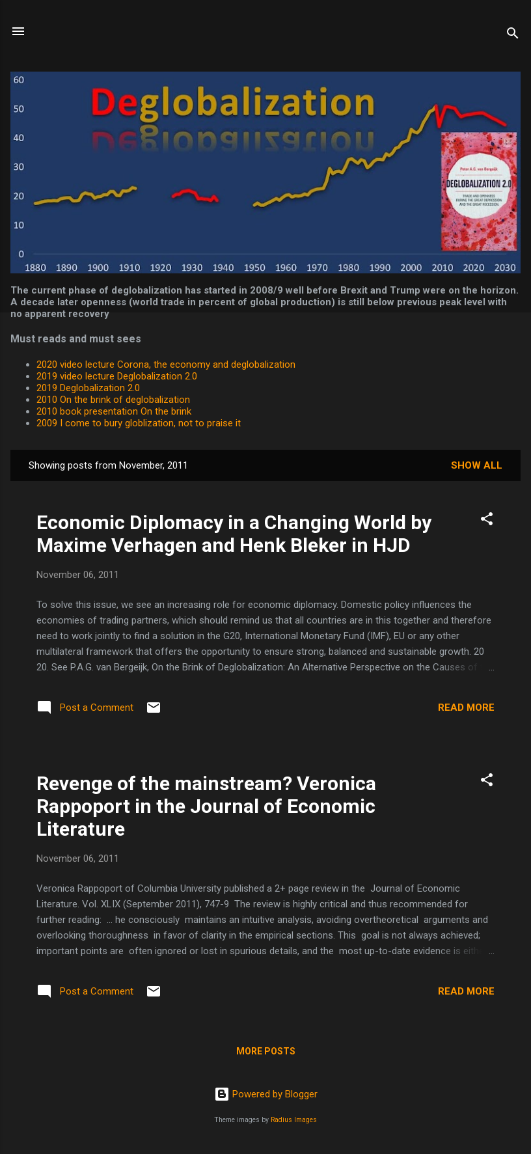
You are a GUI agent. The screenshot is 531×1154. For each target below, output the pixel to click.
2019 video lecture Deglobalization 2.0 (116, 376)
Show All (476, 465)
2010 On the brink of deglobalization (113, 399)
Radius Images (294, 1120)
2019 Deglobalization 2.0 (88, 388)
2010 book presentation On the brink (113, 411)
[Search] (513, 35)
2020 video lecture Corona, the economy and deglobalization (165, 364)
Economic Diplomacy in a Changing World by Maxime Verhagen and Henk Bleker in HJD (233, 533)
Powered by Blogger (266, 1094)
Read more (466, 707)
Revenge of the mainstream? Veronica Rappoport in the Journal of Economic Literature (206, 806)
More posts (265, 1051)
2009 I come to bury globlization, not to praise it (138, 423)
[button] (487, 521)
